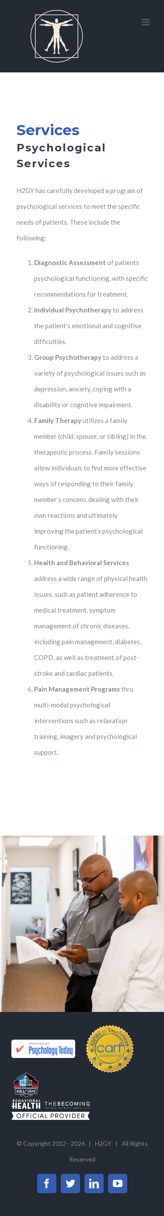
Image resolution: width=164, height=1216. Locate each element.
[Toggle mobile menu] (146, 22)
